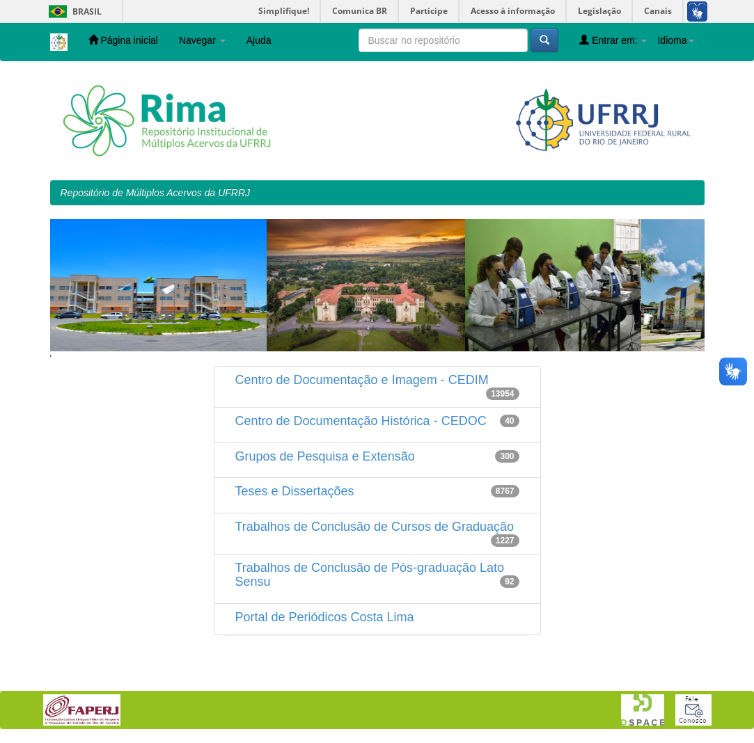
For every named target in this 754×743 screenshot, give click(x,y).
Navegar (202, 40)
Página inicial (123, 40)
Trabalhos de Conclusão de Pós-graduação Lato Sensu (370, 575)
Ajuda (259, 40)
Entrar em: (613, 40)
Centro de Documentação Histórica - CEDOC (361, 421)
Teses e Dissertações (294, 491)
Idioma (675, 40)
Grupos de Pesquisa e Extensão (325, 456)
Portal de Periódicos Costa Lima (324, 617)
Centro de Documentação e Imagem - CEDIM (362, 380)
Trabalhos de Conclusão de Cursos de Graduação (375, 527)
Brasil (72, 11)
